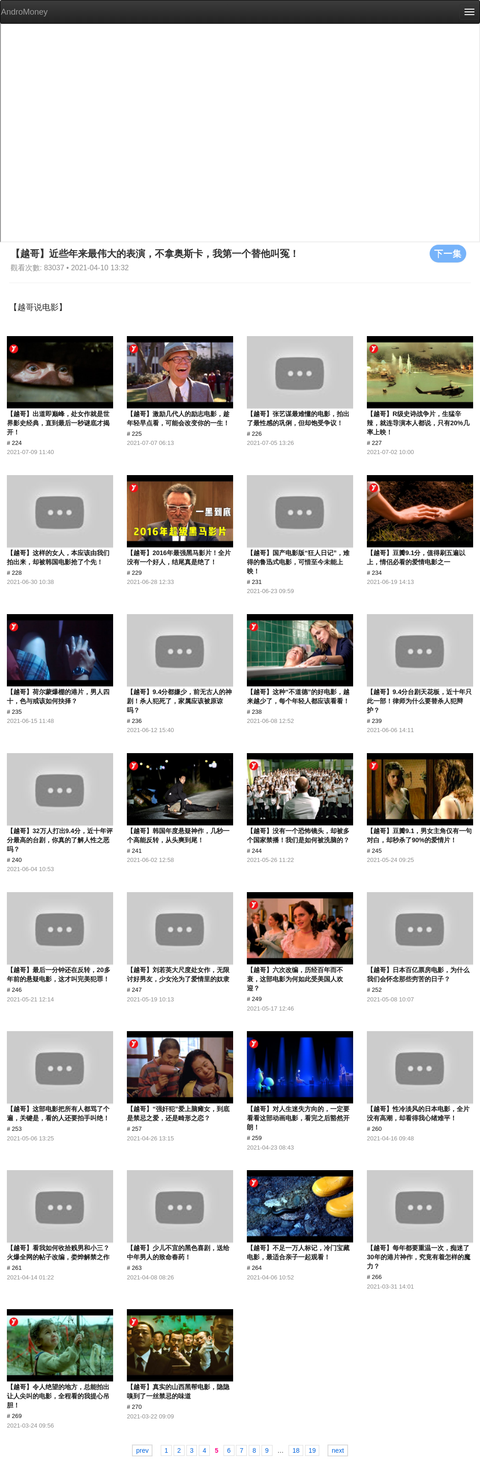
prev (142, 1450)
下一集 (448, 253)
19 (312, 1450)
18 (296, 1450)
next (338, 1450)
